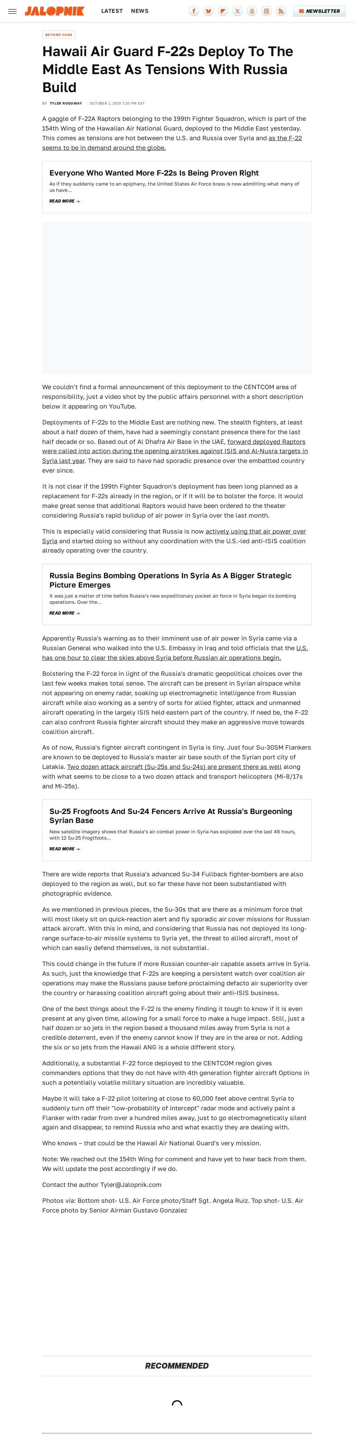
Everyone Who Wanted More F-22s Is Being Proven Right (154, 172)
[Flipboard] (223, 11)
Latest (112, 11)
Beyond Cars (58, 35)
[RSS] (281, 11)
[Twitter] (237, 11)
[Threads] (252, 11)
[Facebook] (194, 11)
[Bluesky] (208, 11)
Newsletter (319, 11)
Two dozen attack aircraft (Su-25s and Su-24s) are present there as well (174, 766)
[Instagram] (266, 11)
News (140, 11)
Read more (62, 201)
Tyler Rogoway (66, 103)
